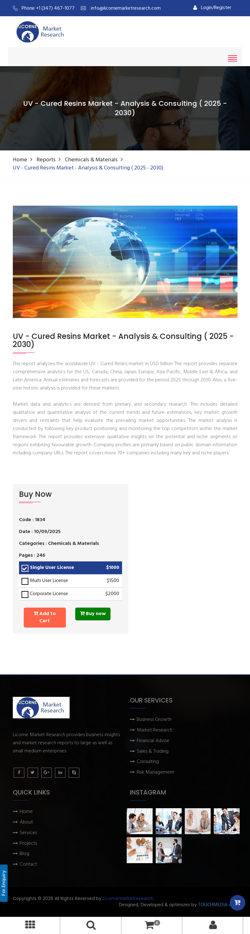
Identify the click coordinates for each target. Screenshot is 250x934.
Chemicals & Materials (91, 160)
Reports (46, 160)
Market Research (154, 730)
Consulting (148, 761)
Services (28, 833)
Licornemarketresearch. (128, 898)
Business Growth (154, 719)
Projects (28, 843)
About (26, 822)
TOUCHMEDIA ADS (218, 905)
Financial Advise (153, 741)
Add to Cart (44, 617)
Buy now (93, 614)
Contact (28, 864)
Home (20, 160)
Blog (24, 854)
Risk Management (155, 772)
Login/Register (212, 8)
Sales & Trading (153, 751)
